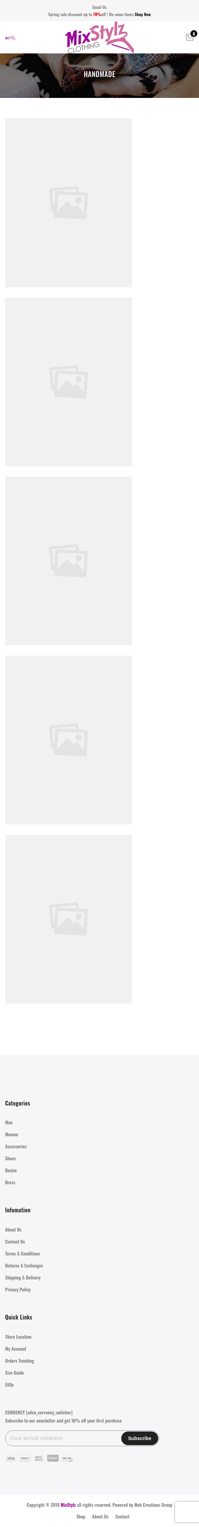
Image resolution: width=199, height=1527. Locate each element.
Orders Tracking (19, 1360)
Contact (122, 1516)
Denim (11, 1170)
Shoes (10, 1158)
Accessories (16, 1146)
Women (11, 1134)
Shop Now (143, 14)
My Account (15, 1348)
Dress (10, 1182)
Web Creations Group (153, 1504)
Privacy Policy (18, 1289)
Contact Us (15, 1241)
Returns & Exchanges (24, 1265)
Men (9, 1122)
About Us (13, 1229)
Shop (80, 1516)
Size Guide (14, 1372)
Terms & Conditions (22, 1253)
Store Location (18, 1336)
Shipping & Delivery (23, 1277)
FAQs (9, 1384)
